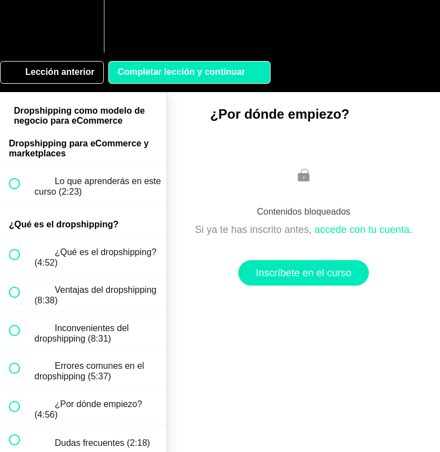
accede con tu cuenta (361, 229)
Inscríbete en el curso (303, 272)
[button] (20, 26)
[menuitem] (83, 26)
